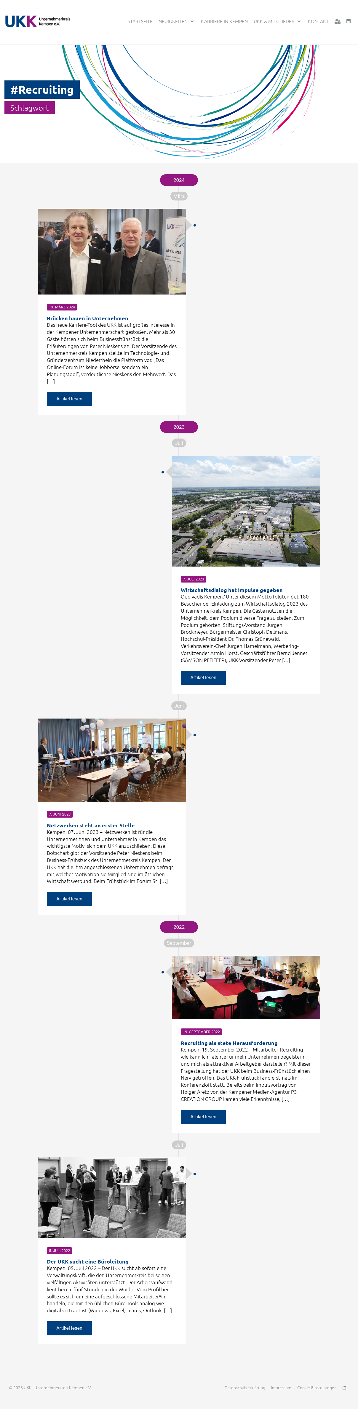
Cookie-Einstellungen (317, 1391)
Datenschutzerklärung (245, 1391)
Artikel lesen (69, 396)
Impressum (281, 1391)
